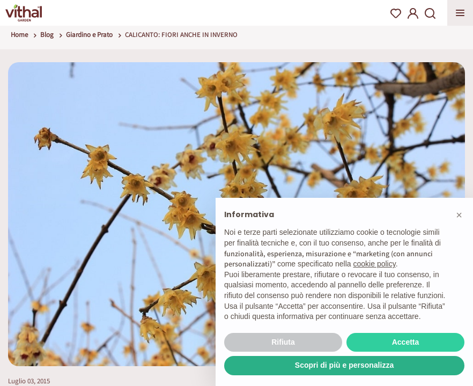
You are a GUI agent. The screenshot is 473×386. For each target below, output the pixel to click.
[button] (459, 215)
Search (430, 13)
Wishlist (395, 13)
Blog (47, 34)
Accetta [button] (405, 342)
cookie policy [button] (374, 263)
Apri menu (460, 13)
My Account (413, 13)
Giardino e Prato (89, 34)
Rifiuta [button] (283, 342)
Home (19, 34)
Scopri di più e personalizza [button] (344, 365)
